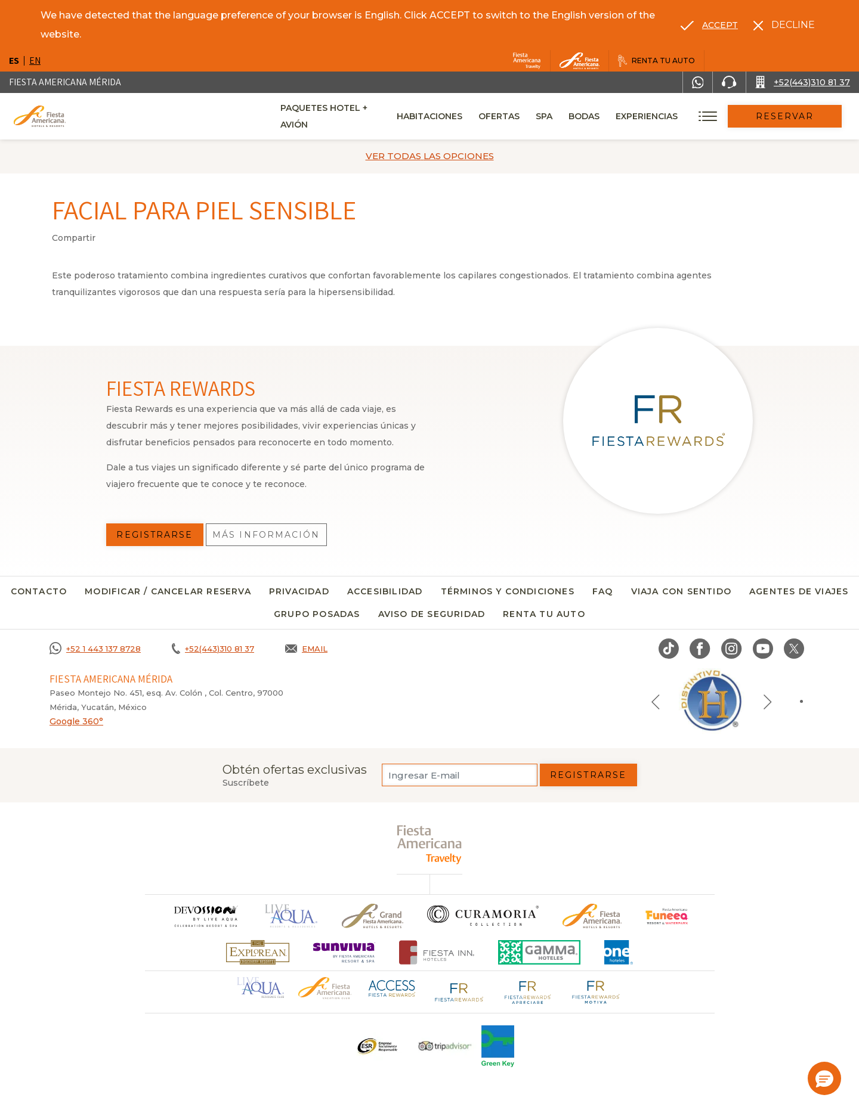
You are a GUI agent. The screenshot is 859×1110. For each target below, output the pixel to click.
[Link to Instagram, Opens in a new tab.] (731, 648)
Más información (266, 534)
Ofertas (515, 116)
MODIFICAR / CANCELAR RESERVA (168, 591)
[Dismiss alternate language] (784, 25)
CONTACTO (39, 591)
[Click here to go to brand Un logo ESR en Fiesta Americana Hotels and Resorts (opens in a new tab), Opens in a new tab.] (377, 1046)
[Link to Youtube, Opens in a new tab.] (763, 648)
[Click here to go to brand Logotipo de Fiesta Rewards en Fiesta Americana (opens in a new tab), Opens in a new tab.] (459, 990)
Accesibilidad (385, 591)
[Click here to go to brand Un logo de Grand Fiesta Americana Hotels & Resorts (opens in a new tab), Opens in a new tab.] (372, 916)
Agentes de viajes (798, 591)
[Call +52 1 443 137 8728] (95, 648)
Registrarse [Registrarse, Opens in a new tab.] (154, 534)
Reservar (793, 116)
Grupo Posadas (317, 614)
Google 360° (76, 721)
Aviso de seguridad (432, 614)
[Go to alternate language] (709, 25)
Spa (560, 116)
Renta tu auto (544, 614)
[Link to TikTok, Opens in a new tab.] (669, 648)
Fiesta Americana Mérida (65, 82)
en (35, 60)
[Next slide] (768, 701)
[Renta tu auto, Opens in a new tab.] (656, 61)
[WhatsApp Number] (698, 82)
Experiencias (663, 116)
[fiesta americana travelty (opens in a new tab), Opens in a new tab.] (430, 844)
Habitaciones (446, 116)
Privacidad (299, 591)
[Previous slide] (656, 701)
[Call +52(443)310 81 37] (802, 82)
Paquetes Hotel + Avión (338, 120)
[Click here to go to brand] (205, 916)
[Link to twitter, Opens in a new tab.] (794, 648)
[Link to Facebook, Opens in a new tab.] (700, 648)
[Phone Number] (729, 82)
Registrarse (588, 775)
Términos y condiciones (507, 591)
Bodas (600, 116)
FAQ (602, 591)
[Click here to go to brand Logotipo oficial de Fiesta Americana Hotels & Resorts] (592, 916)
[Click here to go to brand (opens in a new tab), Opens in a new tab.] (667, 916)
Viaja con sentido (681, 591)
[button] (824, 1078)
